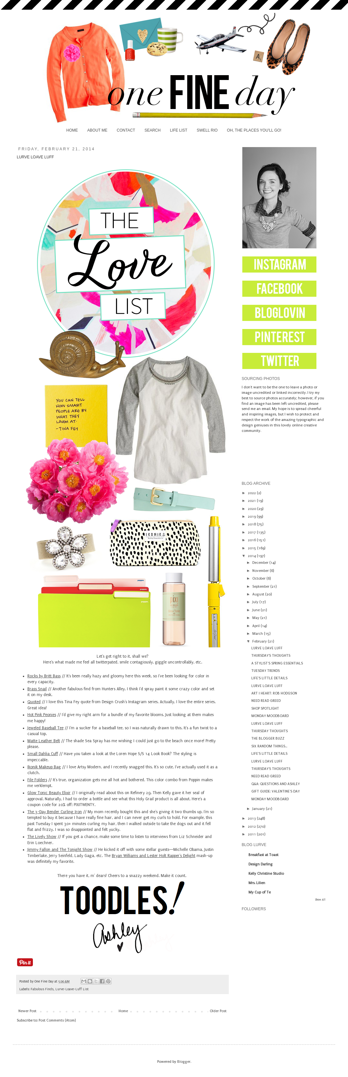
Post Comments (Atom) (57, 1020)
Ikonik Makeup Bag (44, 767)
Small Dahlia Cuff (42, 754)
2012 (252, 826)
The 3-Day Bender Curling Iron (54, 812)
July (255, 602)
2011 (252, 834)
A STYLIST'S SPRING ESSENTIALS (277, 663)
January (259, 809)
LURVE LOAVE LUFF (267, 648)
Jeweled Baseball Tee (45, 728)
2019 (252, 516)
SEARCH (152, 130)
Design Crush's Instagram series (130, 702)
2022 (252, 493)
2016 (252, 540)
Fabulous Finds (42, 989)
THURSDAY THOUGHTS (269, 731)
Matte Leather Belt (43, 741)
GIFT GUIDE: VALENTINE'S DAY (275, 791)
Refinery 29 (140, 793)
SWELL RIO (207, 130)
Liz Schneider (191, 836)
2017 (252, 532)
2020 (252, 509)
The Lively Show (41, 836)
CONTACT (126, 130)
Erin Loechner (39, 843)
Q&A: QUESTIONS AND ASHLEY (275, 784)
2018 (252, 524)
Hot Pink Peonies (41, 715)
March (258, 634)
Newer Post (27, 1011)
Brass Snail (37, 689)
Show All (320, 899)
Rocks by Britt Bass (44, 676)
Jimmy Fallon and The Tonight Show (59, 849)
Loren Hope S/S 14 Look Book (143, 754)
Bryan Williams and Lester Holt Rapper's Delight (153, 855)
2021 (252, 501)
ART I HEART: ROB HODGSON (274, 693)
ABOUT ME (97, 130)
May (256, 618)
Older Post (218, 1011)
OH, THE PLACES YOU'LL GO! (254, 130)
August (258, 594)
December (260, 563)
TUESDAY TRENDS (265, 671)
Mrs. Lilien (256, 883)
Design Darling (260, 864)
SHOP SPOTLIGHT (265, 708)
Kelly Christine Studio (266, 874)
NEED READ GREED (266, 701)
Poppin (194, 780)
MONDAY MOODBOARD (270, 716)
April (256, 626)
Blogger (183, 1062)
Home (123, 1011)
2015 (252, 548)
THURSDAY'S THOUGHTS (270, 655)
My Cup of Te (259, 892)
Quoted (34, 702)
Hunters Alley (113, 689)
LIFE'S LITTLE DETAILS (269, 678)
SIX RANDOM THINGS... (269, 746)
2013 (252, 818)
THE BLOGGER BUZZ (268, 738)
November (261, 571)
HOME (72, 130)
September (261, 586)
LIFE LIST (178, 130)
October (259, 578)
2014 (252, 556)
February (260, 641)
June (256, 610)
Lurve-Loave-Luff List (72, 989)
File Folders (37, 780)
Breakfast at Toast (263, 855)
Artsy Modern (89, 767)
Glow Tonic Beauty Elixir (49, 793)
